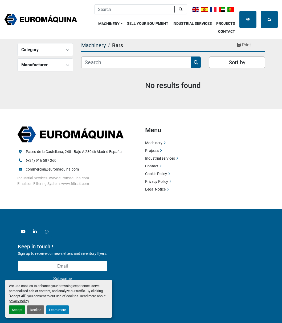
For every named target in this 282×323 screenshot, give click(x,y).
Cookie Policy (156, 174)
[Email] (62, 266)
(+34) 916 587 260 (41, 160)
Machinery (109, 24)
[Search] (134, 9)
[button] (110, 23)
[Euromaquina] (70, 134)
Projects (225, 23)
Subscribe (62, 278)
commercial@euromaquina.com (52, 169)
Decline (35, 310)
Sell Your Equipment (147, 23)
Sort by (237, 62)
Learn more (57, 310)
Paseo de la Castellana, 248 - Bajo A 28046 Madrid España (74, 152)
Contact (226, 31)
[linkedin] (35, 231)
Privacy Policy (156, 181)
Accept (17, 310)
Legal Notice (155, 189)
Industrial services (192, 23)
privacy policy (19, 301)
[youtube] (23, 231)
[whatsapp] (46, 231)
